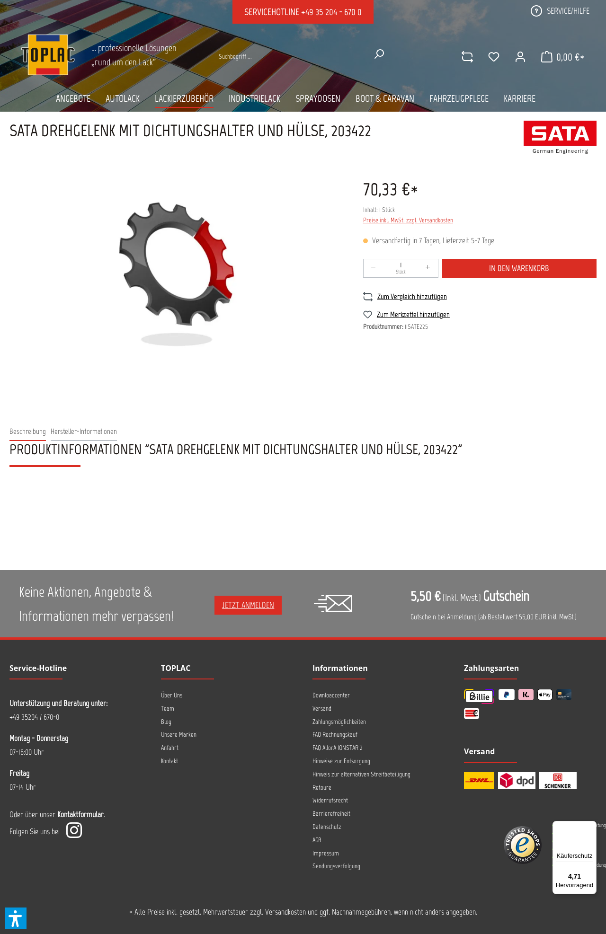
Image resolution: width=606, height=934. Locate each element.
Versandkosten (285, 911)
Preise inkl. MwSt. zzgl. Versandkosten (408, 220)
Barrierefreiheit (331, 814)
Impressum (325, 853)
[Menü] (591, 826)
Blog (166, 722)
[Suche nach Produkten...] (290, 56)
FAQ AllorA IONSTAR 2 (337, 748)
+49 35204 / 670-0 (34, 717)
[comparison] (467, 57)
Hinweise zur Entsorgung (341, 761)
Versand (321, 709)
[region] (177, 274)
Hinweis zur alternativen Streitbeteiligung (361, 774)
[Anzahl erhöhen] (428, 268)
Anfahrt (169, 748)
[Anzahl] (400, 268)
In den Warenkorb (519, 268)
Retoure (321, 788)
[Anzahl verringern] (373, 268)
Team (167, 709)
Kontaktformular (80, 814)
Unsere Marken (178, 735)
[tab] (27, 432)
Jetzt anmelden (248, 605)
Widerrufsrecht (330, 800)
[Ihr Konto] (520, 57)
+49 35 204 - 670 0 (331, 12)
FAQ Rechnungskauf (334, 735)
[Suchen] (379, 54)
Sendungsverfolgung (336, 866)
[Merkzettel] (494, 57)
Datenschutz (326, 827)
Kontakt (169, 761)
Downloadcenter (331, 695)
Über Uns (171, 695)
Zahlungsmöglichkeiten (339, 722)
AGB (316, 840)
